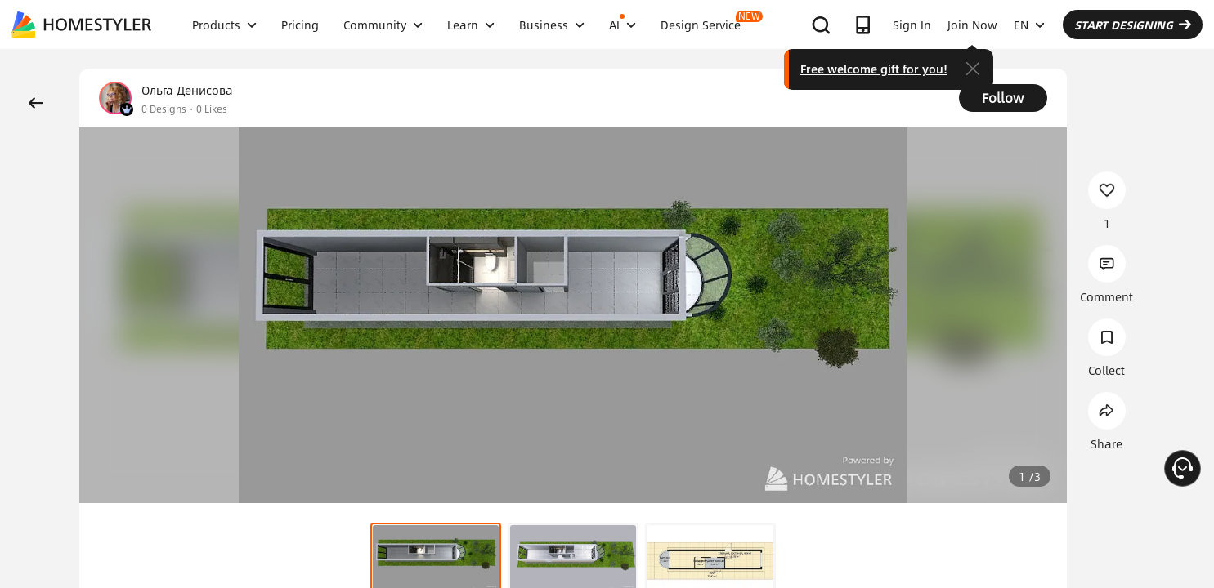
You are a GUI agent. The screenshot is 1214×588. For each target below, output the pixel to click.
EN (1029, 24)
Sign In (912, 24)
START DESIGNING (1132, 24)
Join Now (972, 24)
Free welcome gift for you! (873, 68)
